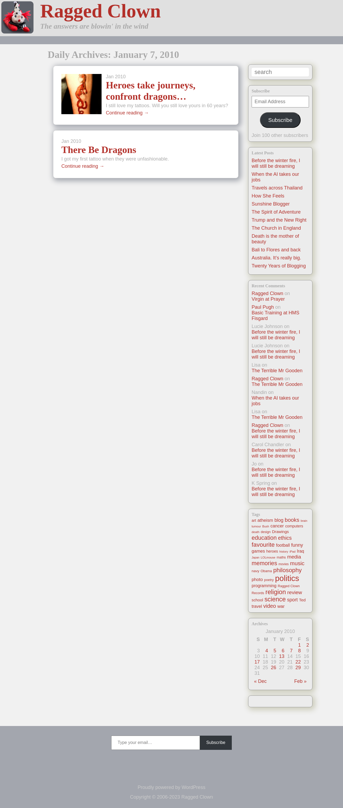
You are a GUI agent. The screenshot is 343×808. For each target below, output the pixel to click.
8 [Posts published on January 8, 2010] (299, 650)
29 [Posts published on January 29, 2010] (298, 667)
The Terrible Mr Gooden (277, 370)
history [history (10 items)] (283, 551)
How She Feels (268, 196)
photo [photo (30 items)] (257, 579)
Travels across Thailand (277, 188)
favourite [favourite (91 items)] (263, 544)
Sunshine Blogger (271, 204)
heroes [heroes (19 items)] (272, 551)
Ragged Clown (100, 11)
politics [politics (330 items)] (287, 578)
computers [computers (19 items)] (294, 526)
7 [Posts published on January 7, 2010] (291, 650)
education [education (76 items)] (264, 537)
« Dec (260, 681)
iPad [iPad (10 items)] (292, 551)
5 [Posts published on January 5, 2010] (275, 650)
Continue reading (127, 113)
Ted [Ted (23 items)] (302, 600)
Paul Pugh (263, 307)
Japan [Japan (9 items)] (255, 557)
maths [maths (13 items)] (281, 557)
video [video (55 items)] (269, 606)
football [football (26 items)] (283, 545)
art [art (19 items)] (254, 520)
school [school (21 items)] (257, 600)
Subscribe (280, 120)
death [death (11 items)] (255, 532)
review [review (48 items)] (294, 592)
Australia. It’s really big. (276, 257)
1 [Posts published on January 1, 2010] (299, 645)
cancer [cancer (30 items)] (277, 525)
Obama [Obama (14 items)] (266, 571)
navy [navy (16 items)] (255, 571)
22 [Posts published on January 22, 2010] (298, 662)
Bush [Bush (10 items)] (265, 526)
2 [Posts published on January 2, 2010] (307, 645)
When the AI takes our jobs (275, 400)
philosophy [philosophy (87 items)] (287, 570)
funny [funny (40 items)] (297, 545)
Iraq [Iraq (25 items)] (300, 551)
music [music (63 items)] (297, 563)
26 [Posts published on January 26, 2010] (273, 667)
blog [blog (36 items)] (278, 520)
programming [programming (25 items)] (264, 585)
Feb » (300, 681)
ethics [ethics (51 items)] (285, 538)
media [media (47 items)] (294, 557)
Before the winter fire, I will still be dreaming (276, 163)
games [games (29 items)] (258, 551)
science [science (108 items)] (275, 599)
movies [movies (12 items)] (283, 564)
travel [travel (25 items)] (257, 606)
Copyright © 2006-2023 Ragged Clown (171, 797)
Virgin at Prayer (268, 299)
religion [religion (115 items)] (276, 592)
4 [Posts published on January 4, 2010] (266, 650)
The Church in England (276, 228)
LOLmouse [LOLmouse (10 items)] (268, 557)
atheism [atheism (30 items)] (265, 520)
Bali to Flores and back (276, 249)
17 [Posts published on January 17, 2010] (257, 662)
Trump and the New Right (279, 220)
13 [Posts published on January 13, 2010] (281, 656)
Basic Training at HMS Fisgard (275, 315)
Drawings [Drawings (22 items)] (280, 531)
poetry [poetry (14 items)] (269, 580)
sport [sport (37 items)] (292, 599)
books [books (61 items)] (292, 520)
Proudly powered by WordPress (172, 787)
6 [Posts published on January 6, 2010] (283, 650)
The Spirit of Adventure (276, 212)
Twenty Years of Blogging (279, 266)
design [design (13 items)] (266, 532)
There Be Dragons (98, 149)
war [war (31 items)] (281, 606)
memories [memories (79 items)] (264, 563)
